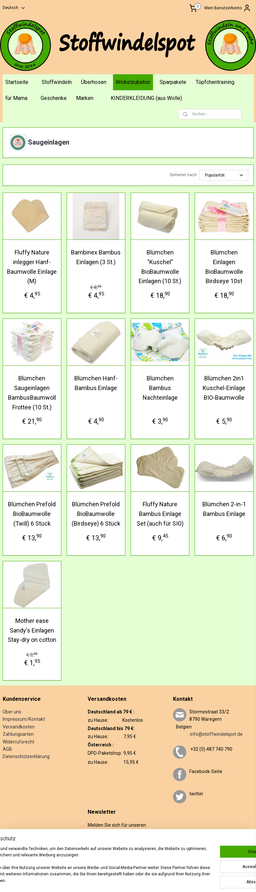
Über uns (12, 711)
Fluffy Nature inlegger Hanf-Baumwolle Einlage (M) (32, 266)
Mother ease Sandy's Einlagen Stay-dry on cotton (32, 630)
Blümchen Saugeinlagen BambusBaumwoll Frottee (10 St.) (32, 392)
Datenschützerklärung (26, 756)
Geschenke (54, 98)
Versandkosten (19, 726)
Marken (84, 98)
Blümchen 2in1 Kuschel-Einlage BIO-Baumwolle (224, 388)
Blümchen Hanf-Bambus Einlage (96, 383)
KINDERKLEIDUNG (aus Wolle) (146, 98)
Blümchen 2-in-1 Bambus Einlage (224, 509)
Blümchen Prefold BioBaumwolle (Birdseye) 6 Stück (96, 514)
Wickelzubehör (133, 82)
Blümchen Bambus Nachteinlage (160, 388)
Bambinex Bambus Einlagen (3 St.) (96, 257)
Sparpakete (173, 82)
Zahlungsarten (18, 734)
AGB (7, 749)
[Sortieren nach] (224, 175)
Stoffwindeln (57, 82)
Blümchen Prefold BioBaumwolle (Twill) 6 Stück (32, 514)
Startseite (16, 82)
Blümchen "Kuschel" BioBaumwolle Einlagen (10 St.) (160, 266)
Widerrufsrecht (18, 741)
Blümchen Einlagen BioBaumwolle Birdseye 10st (224, 266)
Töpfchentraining (215, 82)
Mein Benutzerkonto (227, 8)
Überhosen (93, 82)
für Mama (16, 98)
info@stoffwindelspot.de (208, 734)
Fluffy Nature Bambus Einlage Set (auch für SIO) (160, 514)
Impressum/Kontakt (24, 719)
